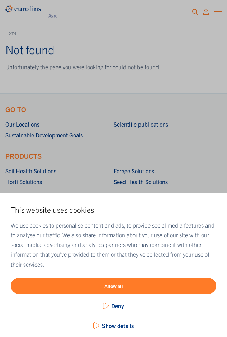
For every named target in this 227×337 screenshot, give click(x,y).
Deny (117, 305)
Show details (118, 325)
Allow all (113, 286)
